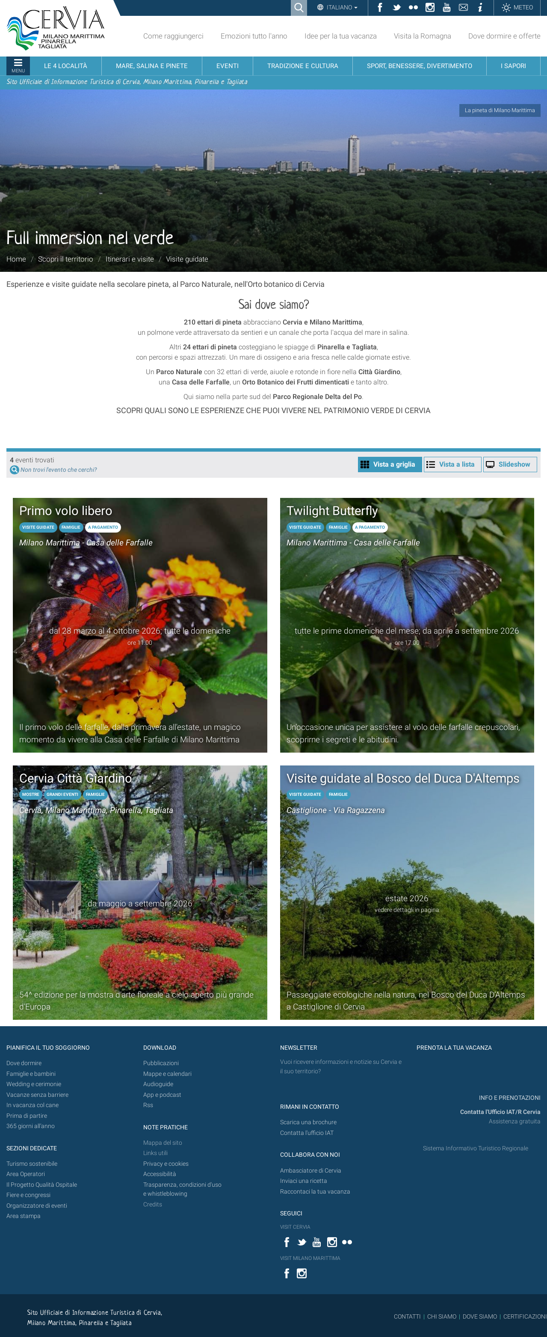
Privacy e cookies (166, 1163)
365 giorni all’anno (30, 1126)
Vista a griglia (394, 464)
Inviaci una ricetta (303, 1181)
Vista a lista (457, 464)
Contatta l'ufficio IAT (307, 1133)
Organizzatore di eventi (36, 1205)
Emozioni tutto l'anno (254, 36)
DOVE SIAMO (479, 1316)
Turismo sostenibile (31, 1163)
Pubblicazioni (161, 1063)
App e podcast (162, 1095)
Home (16, 259)
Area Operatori (25, 1174)
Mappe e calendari (167, 1074)
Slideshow (514, 464)
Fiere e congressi (28, 1195)
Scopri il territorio (65, 259)
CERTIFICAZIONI (525, 1316)
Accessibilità (159, 1174)
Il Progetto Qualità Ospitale (41, 1184)
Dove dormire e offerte (504, 36)
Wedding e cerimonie (33, 1084)
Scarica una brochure (308, 1122)
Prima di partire (26, 1116)
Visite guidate (187, 259)
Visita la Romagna (422, 36)
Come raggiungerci (173, 36)
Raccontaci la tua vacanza (315, 1191)
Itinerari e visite (130, 259)
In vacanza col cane (32, 1105)
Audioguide (158, 1084)
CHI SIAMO (441, 1316)
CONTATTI (407, 1316)
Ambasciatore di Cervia (310, 1170)
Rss (148, 1105)
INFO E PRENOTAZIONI (509, 1098)
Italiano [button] (341, 7)
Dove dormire (23, 1063)
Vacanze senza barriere (37, 1095)
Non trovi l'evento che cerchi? (59, 469)
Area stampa (23, 1216)
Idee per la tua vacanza (341, 36)
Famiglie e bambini (31, 1074)
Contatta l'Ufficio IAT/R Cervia (500, 1112)
